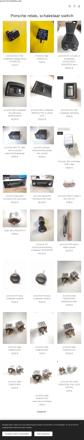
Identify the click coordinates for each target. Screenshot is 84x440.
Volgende (41, 411)
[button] (69, 6)
